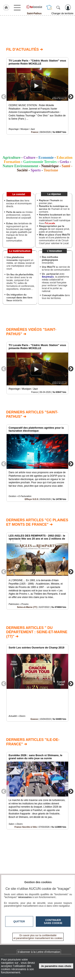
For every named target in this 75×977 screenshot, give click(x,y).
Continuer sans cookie (53, 922)
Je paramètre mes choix (56, 966)
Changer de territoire (62, 13)
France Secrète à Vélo (25, 826)
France (34, 132)
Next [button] (71, 96)
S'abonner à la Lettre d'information (39, 951)
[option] (37, 96)
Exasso (34, 719)
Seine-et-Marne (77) (27, 607)
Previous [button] (4, 96)
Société (22, 170)
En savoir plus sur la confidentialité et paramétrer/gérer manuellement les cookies (38, 937)
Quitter (19, 921)
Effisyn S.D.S (31, 499)
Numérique (50, 166)
